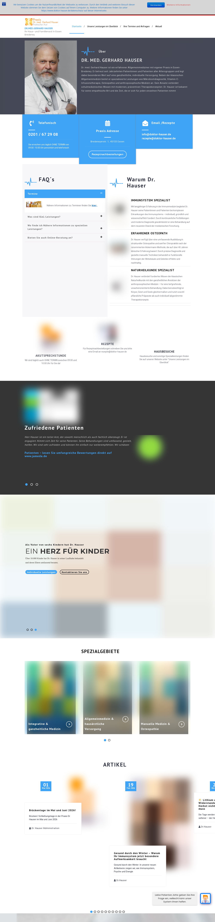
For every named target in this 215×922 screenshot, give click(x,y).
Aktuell (158, 26)
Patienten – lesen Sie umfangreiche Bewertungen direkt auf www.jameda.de (68, 454)
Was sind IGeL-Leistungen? (44, 216)
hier (94, 205)
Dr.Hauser (121, 857)
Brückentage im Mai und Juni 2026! (52, 787)
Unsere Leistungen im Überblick (102, 26)
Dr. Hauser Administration (45, 805)
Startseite (77, 26)
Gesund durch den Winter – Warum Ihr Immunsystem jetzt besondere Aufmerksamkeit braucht (137, 833)
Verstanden (156, 5)
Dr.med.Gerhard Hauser (39, 28)
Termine (33, 193)
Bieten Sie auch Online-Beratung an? (50, 237)
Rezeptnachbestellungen (107, 154)
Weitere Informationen (179, 4)
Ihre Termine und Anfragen (136, 26)
